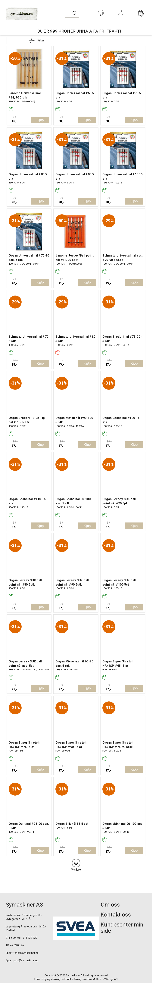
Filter (40, 40)
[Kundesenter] (101, 13)
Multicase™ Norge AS (105, 979)
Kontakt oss (116, 914)
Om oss (110, 904)
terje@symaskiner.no (26, 952)
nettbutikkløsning (71, 979)
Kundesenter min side (122, 927)
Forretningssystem (45, 979)
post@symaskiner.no (26, 960)
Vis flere (76, 869)
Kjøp (40, 120)
